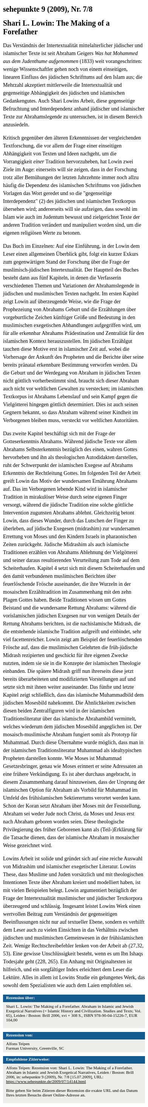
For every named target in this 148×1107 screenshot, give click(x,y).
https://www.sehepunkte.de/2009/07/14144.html (46, 1081)
